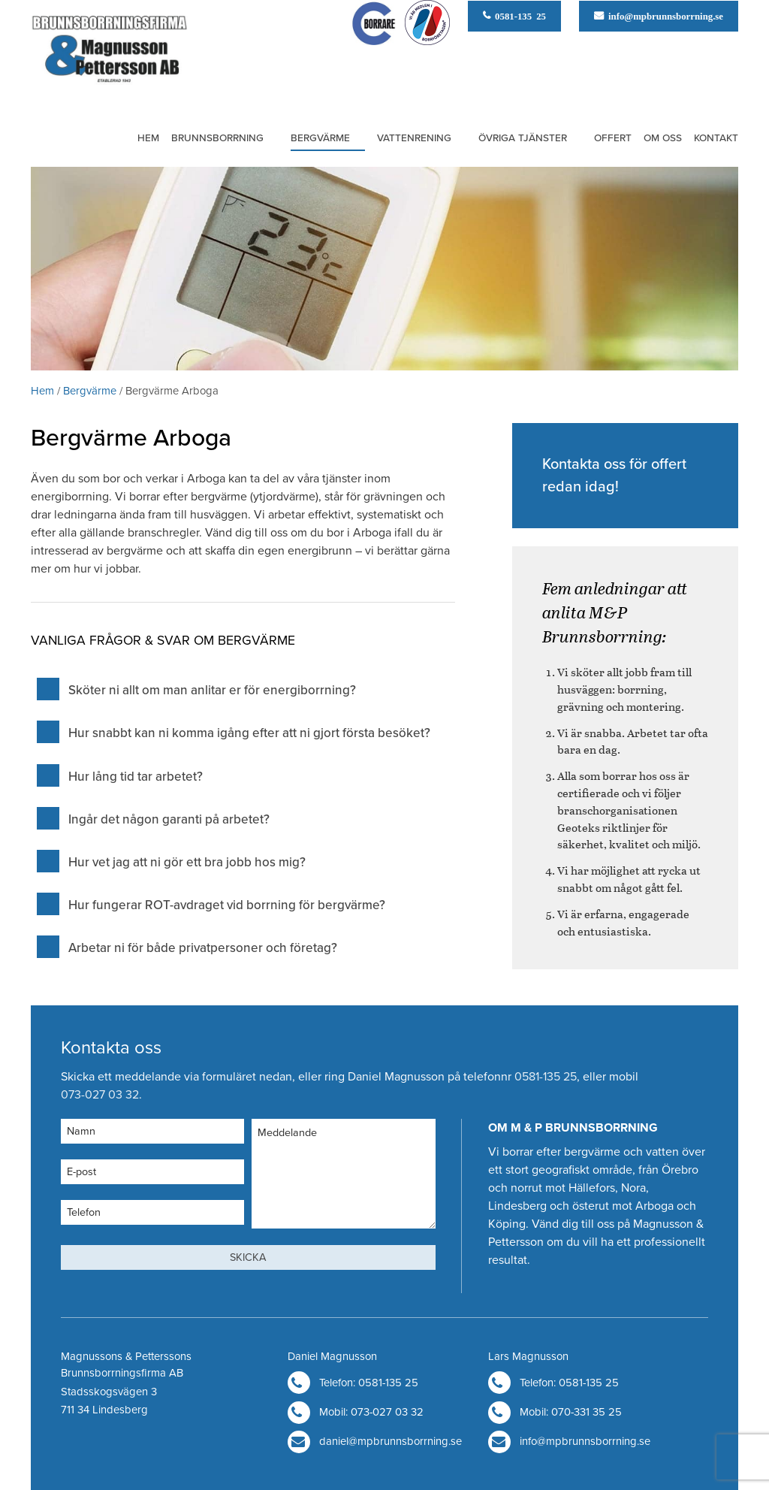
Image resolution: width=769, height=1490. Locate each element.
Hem (148, 138)
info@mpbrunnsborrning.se (663, 15)
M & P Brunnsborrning (109, 53)
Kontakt (716, 138)
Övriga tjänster (522, 138)
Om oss (663, 138)
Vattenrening (414, 138)
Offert (613, 138)
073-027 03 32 (100, 1094)
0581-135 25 (518, 15)
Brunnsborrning (217, 138)
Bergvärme (320, 138)
